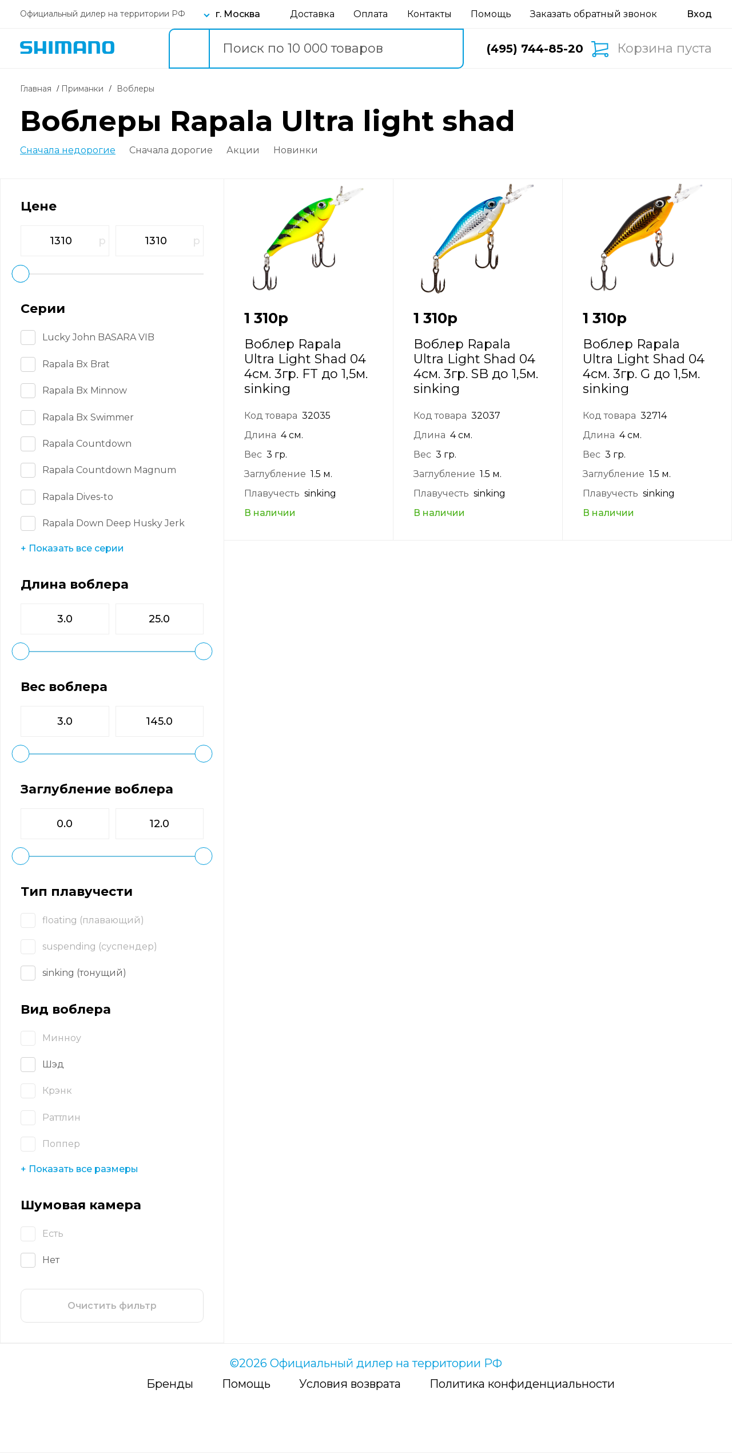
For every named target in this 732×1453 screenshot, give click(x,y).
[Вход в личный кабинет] (699, 14)
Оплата (370, 14)
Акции (243, 150)
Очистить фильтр (112, 1305)
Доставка (312, 14)
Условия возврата (350, 1384)
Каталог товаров (138, 48)
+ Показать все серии (72, 548)
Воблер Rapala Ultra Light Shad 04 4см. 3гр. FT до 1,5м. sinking (306, 366)
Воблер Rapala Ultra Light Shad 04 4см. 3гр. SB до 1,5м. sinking (475, 366)
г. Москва (238, 14)
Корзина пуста (664, 48)
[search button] (189, 49)
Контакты (429, 14)
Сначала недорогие (68, 150)
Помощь (491, 14)
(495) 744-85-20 (535, 48)
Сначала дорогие (171, 150)
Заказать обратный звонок (593, 14)
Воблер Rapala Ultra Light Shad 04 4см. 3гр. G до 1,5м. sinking (644, 366)
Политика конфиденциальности (522, 1384)
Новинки (295, 150)
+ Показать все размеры (79, 1169)
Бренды (169, 1384)
